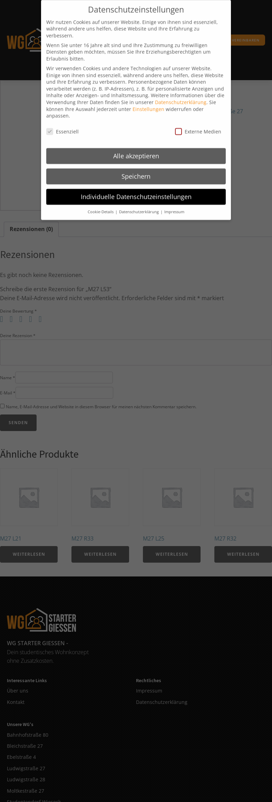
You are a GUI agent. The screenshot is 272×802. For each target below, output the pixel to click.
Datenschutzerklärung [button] (139, 206)
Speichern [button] (136, 170)
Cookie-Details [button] (101, 206)
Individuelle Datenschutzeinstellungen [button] (136, 191)
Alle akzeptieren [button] (136, 150)
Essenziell (62, 126)
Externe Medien (198, 126)
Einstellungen (148, 103)
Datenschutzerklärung (180, 96)
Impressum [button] (174, 206)
